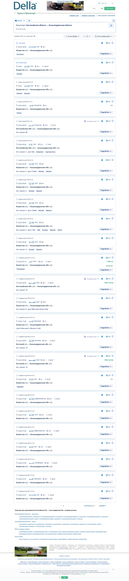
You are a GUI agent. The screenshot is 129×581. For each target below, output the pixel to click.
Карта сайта (107, 559)
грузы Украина (34, 539)
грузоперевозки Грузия (54, 531)
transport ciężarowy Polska (87, 531)
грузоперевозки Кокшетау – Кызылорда (75, 516)
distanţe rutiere (77, 533)
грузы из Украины (91, 562)
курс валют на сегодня (63, 565)
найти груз (23, 562)
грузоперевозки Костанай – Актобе (28, 518)
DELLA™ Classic (98, 559)
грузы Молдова (43, 539)
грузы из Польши (44, 562)
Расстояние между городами (85, 559)
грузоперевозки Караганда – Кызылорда (52, 516)
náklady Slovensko (73, 539)
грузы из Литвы (22, 563)
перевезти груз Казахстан (91, 563)
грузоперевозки (105, 563)
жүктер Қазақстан (24, 539)
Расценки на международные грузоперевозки (65, 559)
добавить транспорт (88, 15)
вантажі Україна (53, 539)
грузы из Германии (55, 562)
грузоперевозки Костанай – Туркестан (72, 518)
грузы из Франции (67, 562)
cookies (43, 571)
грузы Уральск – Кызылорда (78, 524)
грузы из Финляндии (34, 563)
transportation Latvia (100, 531)
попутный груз (56, 563)
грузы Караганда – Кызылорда (43, 524)
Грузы (33, 521)
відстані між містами (51, 533)
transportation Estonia (38, 533)
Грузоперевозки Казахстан (23, 514)
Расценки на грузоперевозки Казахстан (43, 559)
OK (64, 577)
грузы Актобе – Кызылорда (26, 524)
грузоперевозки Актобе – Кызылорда (29, 516)
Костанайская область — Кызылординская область (44, 25)
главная (61, 555)
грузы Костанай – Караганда (27, 526)
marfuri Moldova (62, 539)
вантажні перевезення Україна (70, 531)
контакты (67, 555)
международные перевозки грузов (72, 563)
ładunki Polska (83, 539)
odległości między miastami (65, 533)
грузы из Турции (79, 562)
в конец (101, 505)
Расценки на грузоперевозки (25, 559)
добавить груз (74, 15)
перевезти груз (46, 563)
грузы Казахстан (32, 562)
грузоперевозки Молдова (40, 531)
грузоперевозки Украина (26, 531)
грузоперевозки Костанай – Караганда (50, 518)
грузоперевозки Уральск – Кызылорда (97, 516)
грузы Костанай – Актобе (94, 524)
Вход (94, 8)
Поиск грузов (19, 536)
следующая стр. (89, 505)
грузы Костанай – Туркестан (43, 526)
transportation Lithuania (25, 533)
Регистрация (109, 8)
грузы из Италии (102, 562)
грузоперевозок (63, 547)
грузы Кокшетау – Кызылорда (61, 524)
